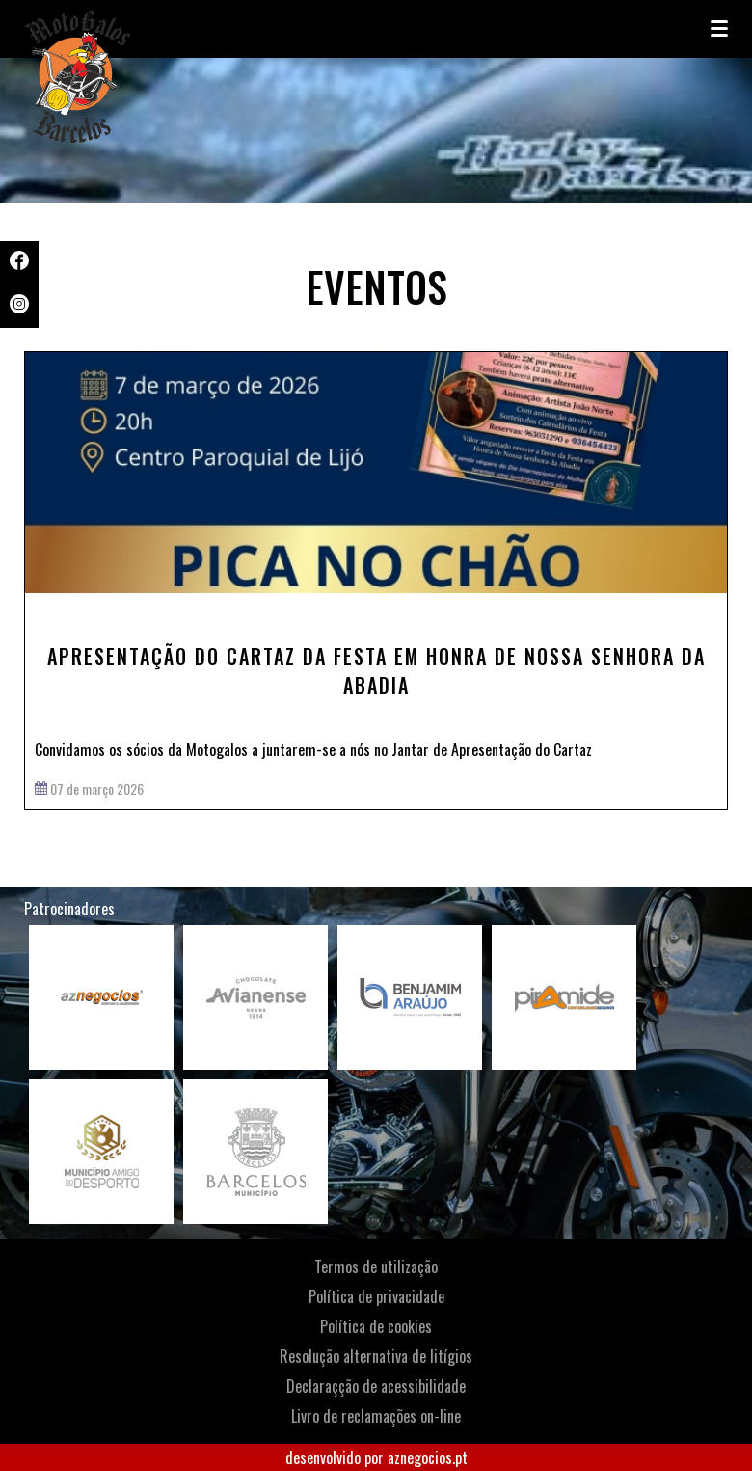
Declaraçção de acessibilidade (376, 1386)
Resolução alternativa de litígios (376, 1356)
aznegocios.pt (428, 1457)
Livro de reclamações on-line (376, 1416)
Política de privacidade (376, 1296)
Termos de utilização (376, 1266)
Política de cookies (376, 1326)
